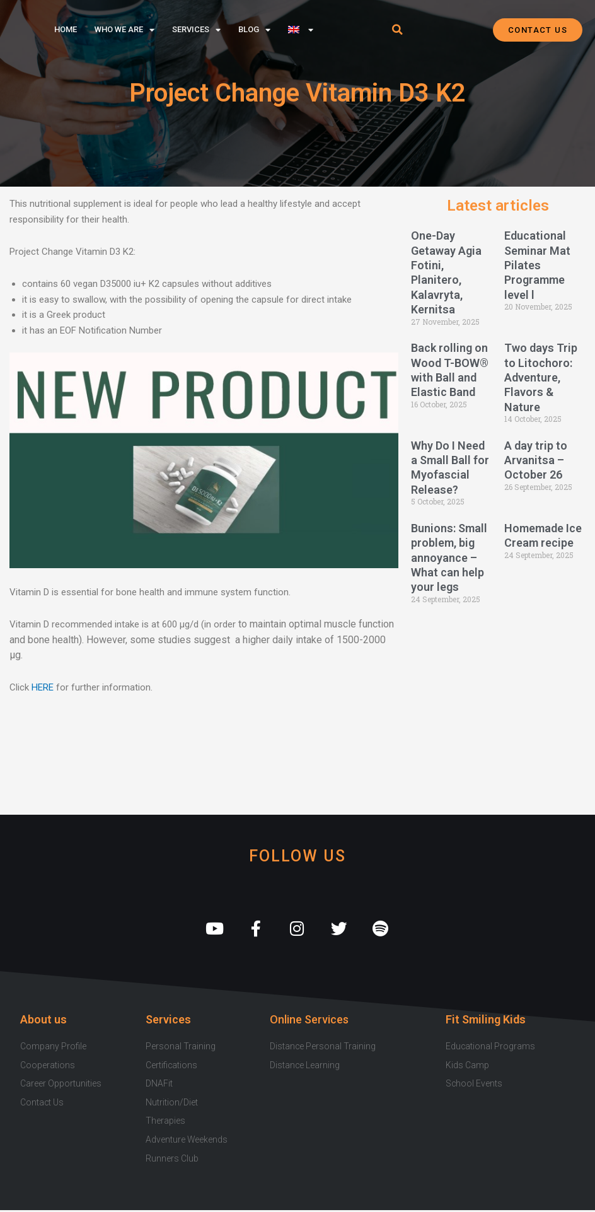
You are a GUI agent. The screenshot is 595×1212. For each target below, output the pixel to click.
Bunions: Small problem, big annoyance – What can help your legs (449, 558)
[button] (397, 29)
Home (65, 29)
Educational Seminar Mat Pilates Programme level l (537, 265)
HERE (43, 687)
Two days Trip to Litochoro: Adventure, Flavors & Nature (540, 377)
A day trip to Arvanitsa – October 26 (535, 460)
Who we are (124, 30)
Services (196, 30)
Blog (254, 30)
